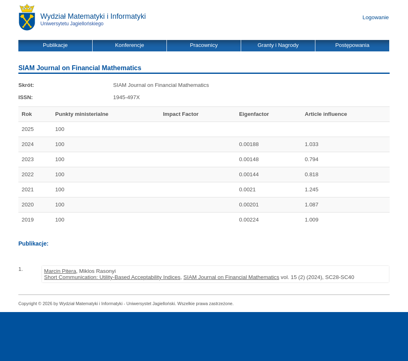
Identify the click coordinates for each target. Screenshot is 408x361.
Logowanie (376, 17)
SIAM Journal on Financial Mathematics (231, 277)
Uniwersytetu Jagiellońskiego (72, 24)
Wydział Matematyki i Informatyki (93, 16)
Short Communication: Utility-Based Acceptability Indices (112, 277)
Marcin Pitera (60, 271)
